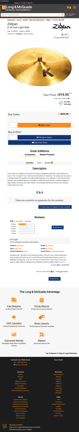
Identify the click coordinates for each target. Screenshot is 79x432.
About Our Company (20, 383)
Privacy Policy (20, 394)
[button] (69, 4)
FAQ (58, 380)
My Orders (20, 367)
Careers (58, 387)
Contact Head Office (58, 385)
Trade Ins (58, 365)
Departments (11, 18)
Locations (58, 383)
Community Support (20, 380)
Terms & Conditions (20, 392)
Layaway (58, 371)
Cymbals (25, 18)
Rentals (58, 358)
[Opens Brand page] (61, 24)
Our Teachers (20, 399)
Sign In (20, 355)
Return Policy (20, 397)
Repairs (58, 362)
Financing (58, 369)
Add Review (57, 225)
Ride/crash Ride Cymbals (36, 18)
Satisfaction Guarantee (20, 387)
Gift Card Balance (20, 369)
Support (58, 367)
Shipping (58, 374)
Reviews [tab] (49, 161)
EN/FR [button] (75, 1)
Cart (20, 360)
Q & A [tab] (39, 161)
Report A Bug (58, 397)
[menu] (75, 4)
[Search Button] (63, 13)
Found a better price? (61, 36)
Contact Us (4, 1)
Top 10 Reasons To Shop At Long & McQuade (62, 334)
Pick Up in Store (44, 135)
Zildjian (48, 18)
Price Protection (20, 390)
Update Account (20, 362)
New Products (58, 355)
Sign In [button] (63, 1)
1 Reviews (18, 32)
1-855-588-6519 (20, 343)
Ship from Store (39, 140)
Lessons (58, 360)
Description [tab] (30, 161)
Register (20, 358)
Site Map (58, 390)
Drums (19, 18)
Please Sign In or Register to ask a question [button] (55, 205)
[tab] (29, 153)
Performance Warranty (20, 385)
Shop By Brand (58, 392)
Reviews (58, 394)
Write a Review (28, 32)
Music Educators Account (20, 371)
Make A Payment (20, 365)
